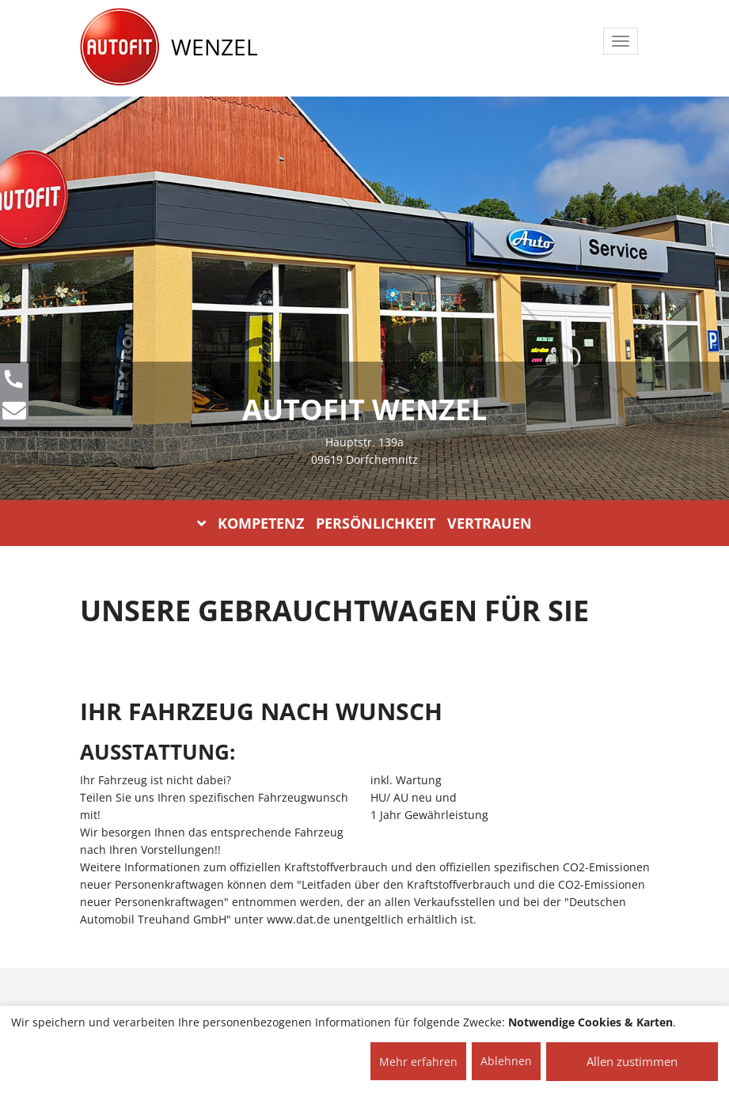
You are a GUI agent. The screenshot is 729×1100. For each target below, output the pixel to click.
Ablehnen (506, 1060)
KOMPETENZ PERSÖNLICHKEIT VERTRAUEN (364, 523)
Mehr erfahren (418, 1061)
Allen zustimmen (632, 1061)
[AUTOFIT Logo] (119, 47)
